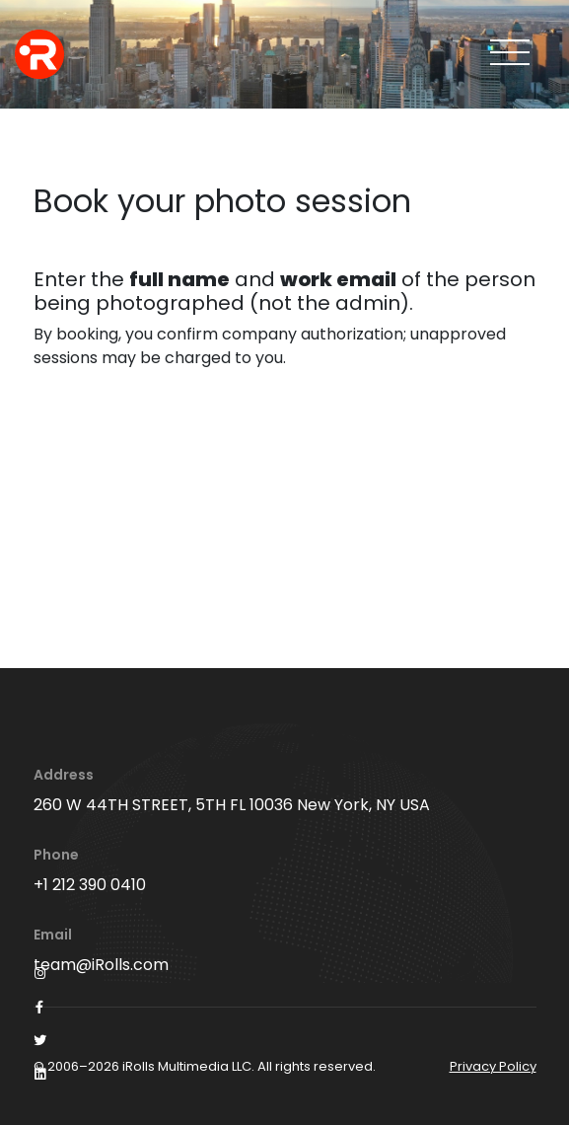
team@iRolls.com (101, 964)
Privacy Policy (493, 1066)
